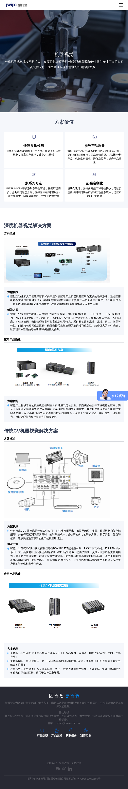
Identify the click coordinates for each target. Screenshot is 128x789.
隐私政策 (64, 763)
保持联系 (76, 763)
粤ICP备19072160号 (89, 778)
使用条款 (51, 763)
